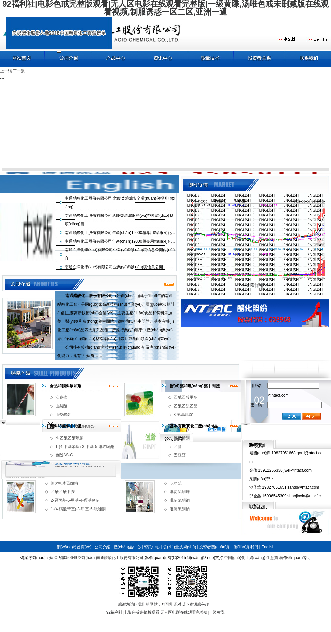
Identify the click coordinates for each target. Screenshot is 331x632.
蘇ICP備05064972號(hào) (72, 557)
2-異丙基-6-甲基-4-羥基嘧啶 (75, 500)
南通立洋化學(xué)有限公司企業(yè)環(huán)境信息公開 (114, 267)
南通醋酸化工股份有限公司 (119, 557)
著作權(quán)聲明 (295, 557)
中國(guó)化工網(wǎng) (244, 557)
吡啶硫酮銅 (180, 500)
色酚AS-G (64, 455)
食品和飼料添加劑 (65, 386)
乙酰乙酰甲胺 (63, 491)
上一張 (6, 71)
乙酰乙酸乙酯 (185, 406)
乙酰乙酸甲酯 (185, 397)
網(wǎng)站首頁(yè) (74, 547)
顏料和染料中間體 (65, 426)
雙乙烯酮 (182, 438)
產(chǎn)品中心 (127, 547)
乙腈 (178, 446)
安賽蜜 (61, 397)
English (267, 547)
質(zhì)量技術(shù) (179, 547)
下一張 (19, 71)
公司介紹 (102, 547)
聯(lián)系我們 (246, 547)
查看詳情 (255, 285)
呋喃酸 (176, 483)
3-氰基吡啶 (183, 414)
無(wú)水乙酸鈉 (64, 483)
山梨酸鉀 (63, 414)
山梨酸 (61, 406)
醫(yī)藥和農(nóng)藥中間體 (195, 386)
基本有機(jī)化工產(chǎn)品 (194, 426)
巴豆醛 (180, 455)
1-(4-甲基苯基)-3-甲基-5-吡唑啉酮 (84, 446)
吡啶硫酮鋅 (180, 491)
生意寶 (272, 557)
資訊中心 (152, 547)
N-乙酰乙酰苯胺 (69, 438)
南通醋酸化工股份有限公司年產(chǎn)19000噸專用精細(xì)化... (120, 232)
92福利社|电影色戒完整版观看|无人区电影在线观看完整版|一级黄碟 (165, 612)
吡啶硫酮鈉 (180, 509)
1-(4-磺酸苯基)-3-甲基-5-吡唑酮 (78, 509)
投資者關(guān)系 (214, 547)
